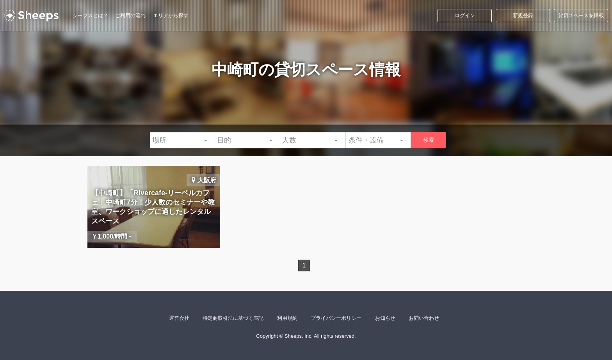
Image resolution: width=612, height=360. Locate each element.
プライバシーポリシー (336, 318)
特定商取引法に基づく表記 (233, 318)
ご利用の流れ (130, 15)
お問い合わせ (424, 318)
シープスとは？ (90, 15)
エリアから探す (171, 15)
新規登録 (523, 15)
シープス (31, 15)
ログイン (465, 15)
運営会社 (179, 318)
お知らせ (385, 318)
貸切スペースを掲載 (581, 15)
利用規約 (287, 318)
